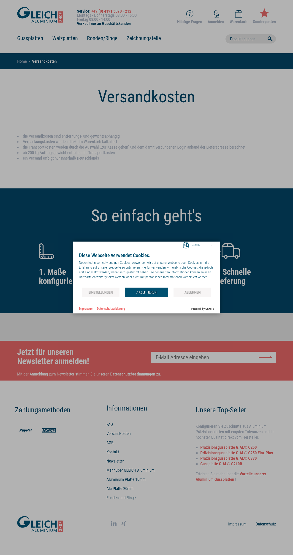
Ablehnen (192, 292)
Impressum (86, 308)
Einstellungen (100, 292)
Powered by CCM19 (202, 308)
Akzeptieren (146, 292)
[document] (146, 269)
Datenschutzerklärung (111, 308)
